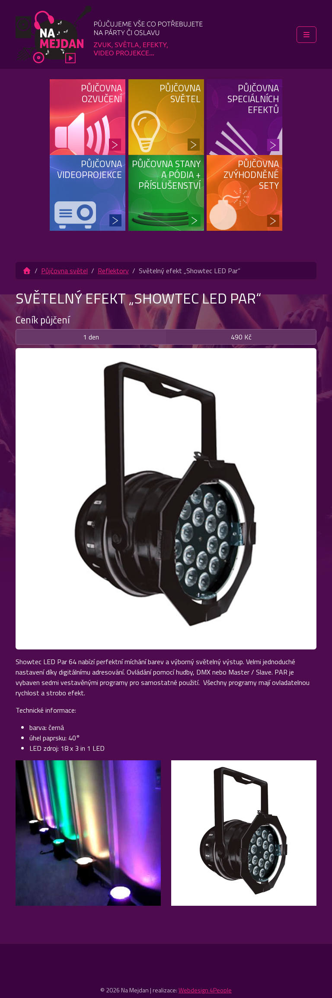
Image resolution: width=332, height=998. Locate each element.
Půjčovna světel (180, 93)
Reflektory (113, 270)
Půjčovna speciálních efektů (253, 98)
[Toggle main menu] (306, 34)
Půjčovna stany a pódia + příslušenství (166, 174)
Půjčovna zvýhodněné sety (251, 174)
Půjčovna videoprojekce (89, 169)
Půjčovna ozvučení (101, 93)
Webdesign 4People (205, 990)
